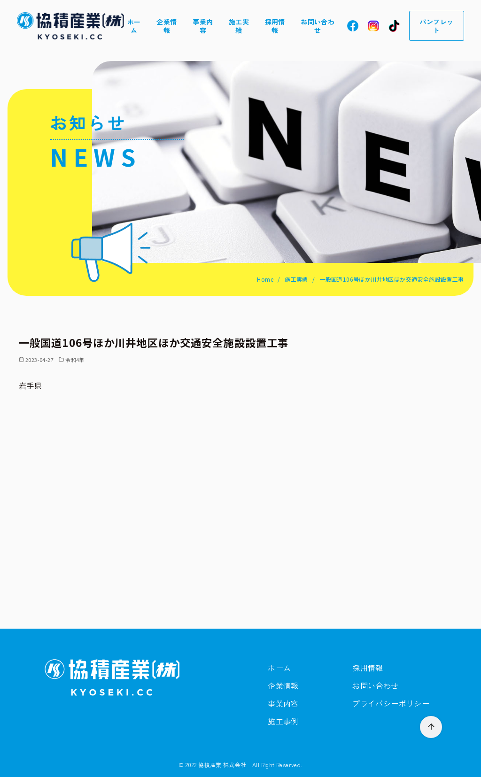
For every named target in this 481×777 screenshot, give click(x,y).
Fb (352, 26)
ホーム (134, 26)
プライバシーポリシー (390, 703)
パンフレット (436, 26)
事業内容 (203, 26)
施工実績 (239, 26)
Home (266, 279)
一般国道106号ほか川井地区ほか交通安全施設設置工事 (391, 279)
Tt (394, 26)
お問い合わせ (317, 26)
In (373, 26)
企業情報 (166, 26)
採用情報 (275, 26)
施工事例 (283, 721)
